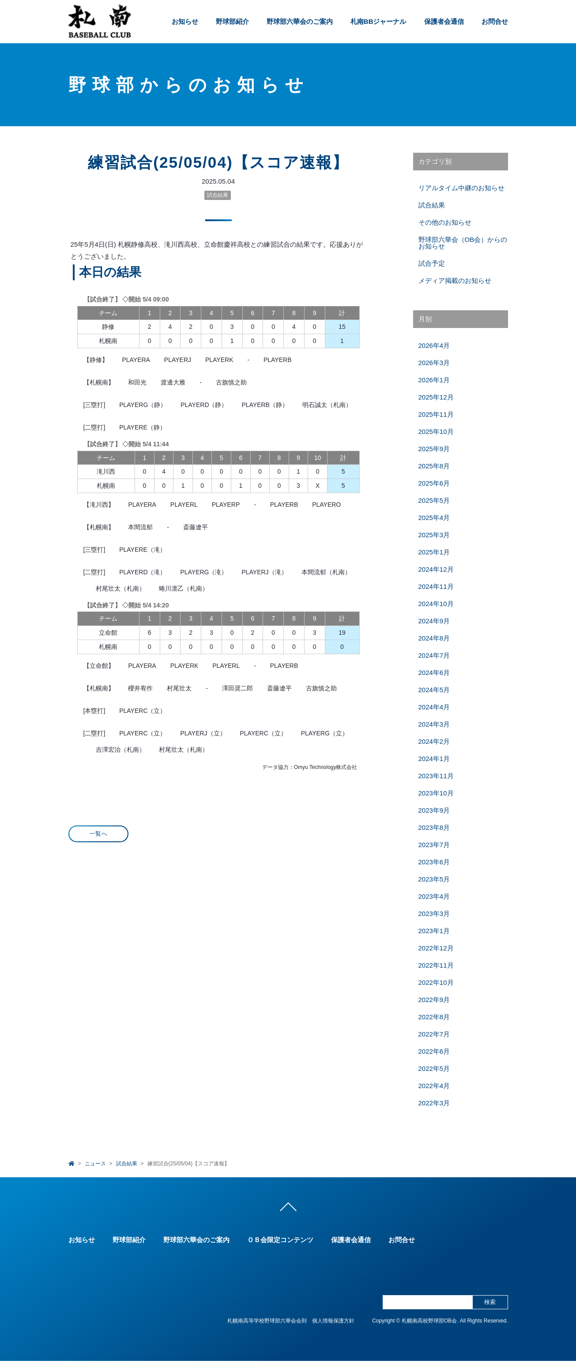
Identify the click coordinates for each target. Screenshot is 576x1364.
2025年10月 (436, 431)
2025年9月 (434, 448)
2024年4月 (434, 707)
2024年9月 (434, 621)
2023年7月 (434, 844)
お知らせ (185, 21)
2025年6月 (434, 483)
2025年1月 (434, 552)
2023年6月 (434, 862)
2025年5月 (434, 500)
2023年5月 (434, 879)
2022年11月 (436, 965)
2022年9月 (434, 999)
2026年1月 (434, 380)
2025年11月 (436, 414)
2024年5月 (434, 689)
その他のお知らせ (444, 222)
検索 (490, 1305)
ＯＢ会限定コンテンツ (280, 1243)
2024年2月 (434, 741)
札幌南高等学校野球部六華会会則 (267, 1324)
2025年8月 (434, 466)
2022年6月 (434, 1051)
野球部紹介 (232, 21)
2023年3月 (434, 913)
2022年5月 (434, 1068)
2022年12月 (436, 948)
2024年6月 (434, 672)
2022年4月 (434, 1085)
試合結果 (217, 195)
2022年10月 (436, 982)
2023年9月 (434, 810)
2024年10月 (436, 603)
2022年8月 (434, 1017)
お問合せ (495, 21)
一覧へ (99, 833)
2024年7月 (434, 655)
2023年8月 (434, 827)
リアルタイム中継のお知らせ (461, 188)
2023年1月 (434, 930)
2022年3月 (434, 1103)
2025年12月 (436, 397)
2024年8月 (434, 638)
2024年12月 (436, 569)
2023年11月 (436, 776)
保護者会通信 (444, 21)
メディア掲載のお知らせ (454, 280)
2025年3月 (434, 535)
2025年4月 (434, 517)
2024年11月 (436, 586)
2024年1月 (434, 758)
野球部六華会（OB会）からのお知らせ (463, 243)
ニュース (95, 1164)
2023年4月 (434, 896)
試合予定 (431, 263)
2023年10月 (436, 793)
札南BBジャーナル (378, 21)
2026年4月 (434, 345)
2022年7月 (434, 1034)
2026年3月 (434, 362)
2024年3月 (434, 724)
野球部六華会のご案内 (300, 21)
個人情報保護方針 (333, 1324)
